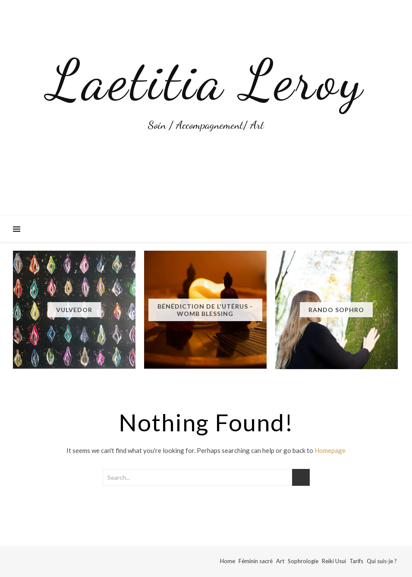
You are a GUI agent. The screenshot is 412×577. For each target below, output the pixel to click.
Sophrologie (303, 561)
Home (227, 561)
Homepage (330, 450)
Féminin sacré (256, 561)
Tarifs (356, 561)
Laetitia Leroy (206, 80)
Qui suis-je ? (382, 561)
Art (280, 561)
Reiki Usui (334, 561)
